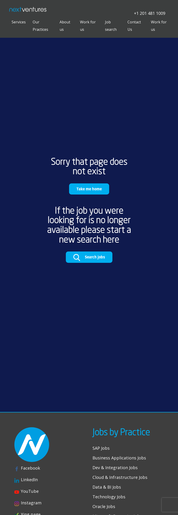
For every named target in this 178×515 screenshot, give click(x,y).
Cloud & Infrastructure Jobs (119, 477)
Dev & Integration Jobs (115, 467)
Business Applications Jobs (119, 458)
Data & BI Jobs (106, 487)
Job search (111, 25)
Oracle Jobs (103, 506)
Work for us (88, 25)
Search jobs (89, 257)
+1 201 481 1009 (149, 12)
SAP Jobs (101, 448)
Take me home (89, 189)
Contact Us (134, 25)
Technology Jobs (108, 496)
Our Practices (40, 25)
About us (65, 25)
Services (19, 22)
